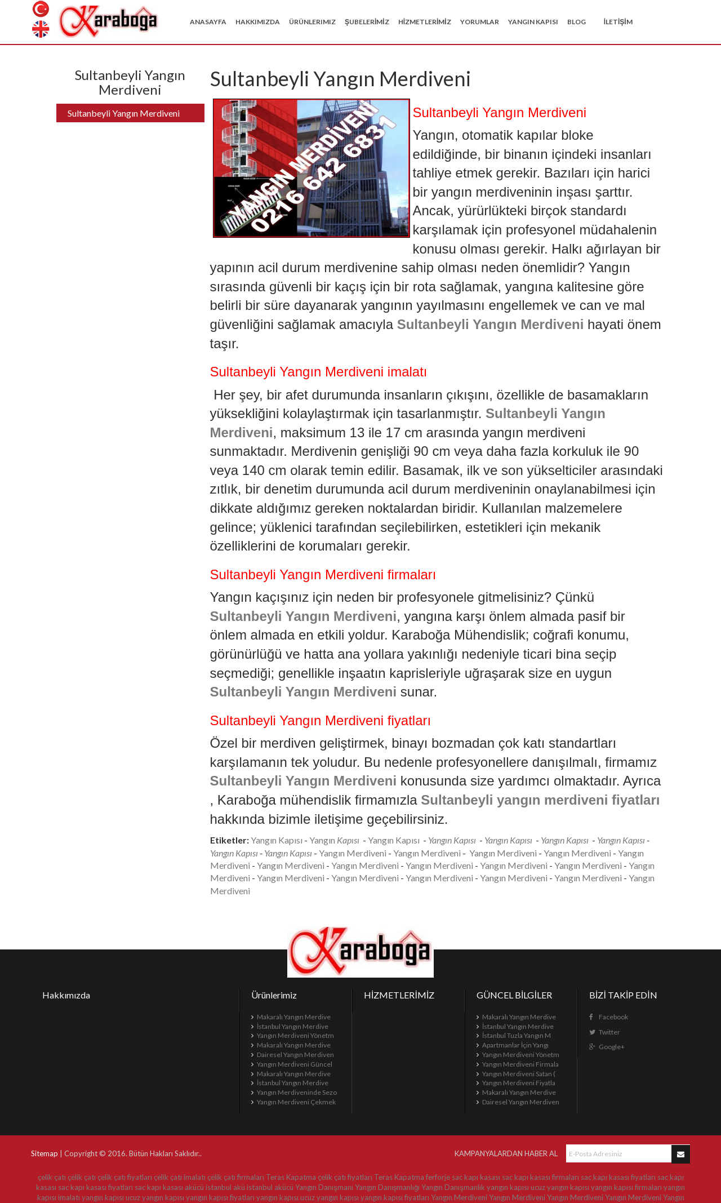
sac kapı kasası (476, 1177)
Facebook (608, 1017)
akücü (194, 1187)
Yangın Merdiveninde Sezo (297, 1092)
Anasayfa (208, 21)
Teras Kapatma (291, 1177)
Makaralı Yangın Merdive (294, 1017)
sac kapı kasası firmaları (540, 1177)
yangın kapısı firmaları (626, 1187)
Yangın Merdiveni (352, 852)
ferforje (438, 1177)
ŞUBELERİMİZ (367, 21)
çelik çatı (52, 1177)
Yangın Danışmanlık (453, 1187)
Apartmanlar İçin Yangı (515, 1045)
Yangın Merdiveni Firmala (520, 1064)
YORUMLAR (479, 21)
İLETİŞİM (618, 21)
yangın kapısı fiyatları (220, 1197)
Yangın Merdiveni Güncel (294, 1064)
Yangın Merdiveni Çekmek (296, 1102)
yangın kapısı (508, 1187)
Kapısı (407, 839)
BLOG (576, 21)
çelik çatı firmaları (235, 1177)
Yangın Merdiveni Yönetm (295, 1035)
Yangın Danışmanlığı (387, 1187)
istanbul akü (225, 1187)
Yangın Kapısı (533, 21)
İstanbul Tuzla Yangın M (516, 1035)
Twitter (604, 1032)
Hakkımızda (257, 21)
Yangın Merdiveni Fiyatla (518, 1082)
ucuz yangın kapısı (560, 1187)
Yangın (323, 839)
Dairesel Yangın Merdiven (295, 1054)
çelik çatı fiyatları (124, 1177)
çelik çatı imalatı (180, 1177)
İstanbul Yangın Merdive (292, 1026)
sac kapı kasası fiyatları (618, 1177)
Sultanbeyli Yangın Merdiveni (124, 113)
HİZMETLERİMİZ (424, 21)
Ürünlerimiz (312, 21)
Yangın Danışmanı (324, 1187)
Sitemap (44, 1153)
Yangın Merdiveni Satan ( (518, 1073)
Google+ (607, 1046)
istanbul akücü (270, 1187)
